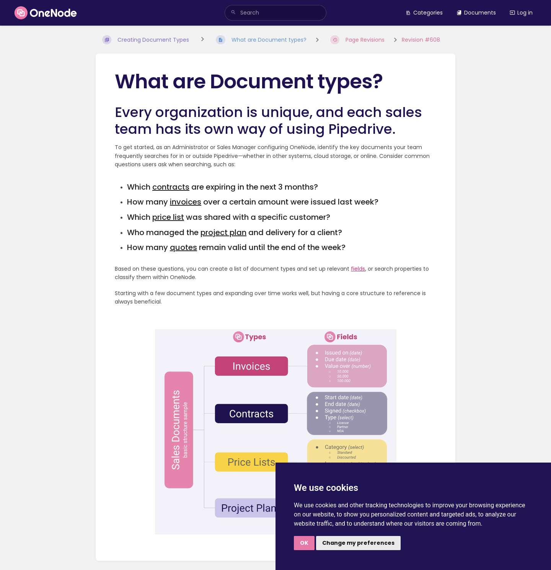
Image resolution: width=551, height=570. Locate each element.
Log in (521, 12)
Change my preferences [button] (358, 543)
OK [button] (304, 543)
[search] (275, 13)
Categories (424, 12)
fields (358, 269)
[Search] (233, 13)
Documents (476, 12)
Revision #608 (421, 40)
